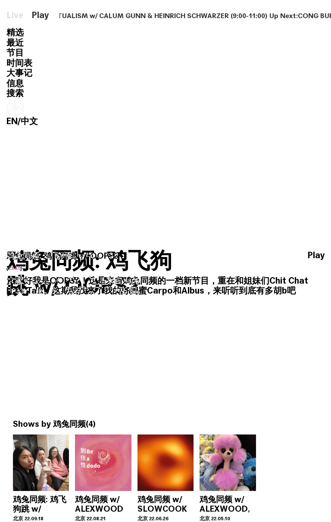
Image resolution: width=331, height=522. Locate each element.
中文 (29, 121)
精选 (15, 32)
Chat (14, 268)
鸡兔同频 (69, 424)
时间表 (19, 63)
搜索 (15, 93)
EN (12, 121)
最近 (15, 43)
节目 (15, 52)
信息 (15, 83)
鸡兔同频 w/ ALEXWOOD (99, 504)
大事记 (19, 73)
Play (40, 15)
